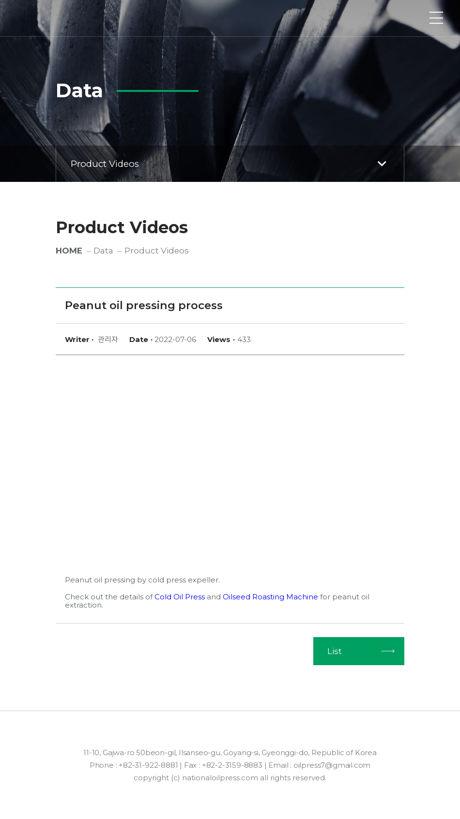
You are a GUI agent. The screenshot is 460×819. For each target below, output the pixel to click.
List (334, 651)
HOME (69, 250)
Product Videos (230, 163)
